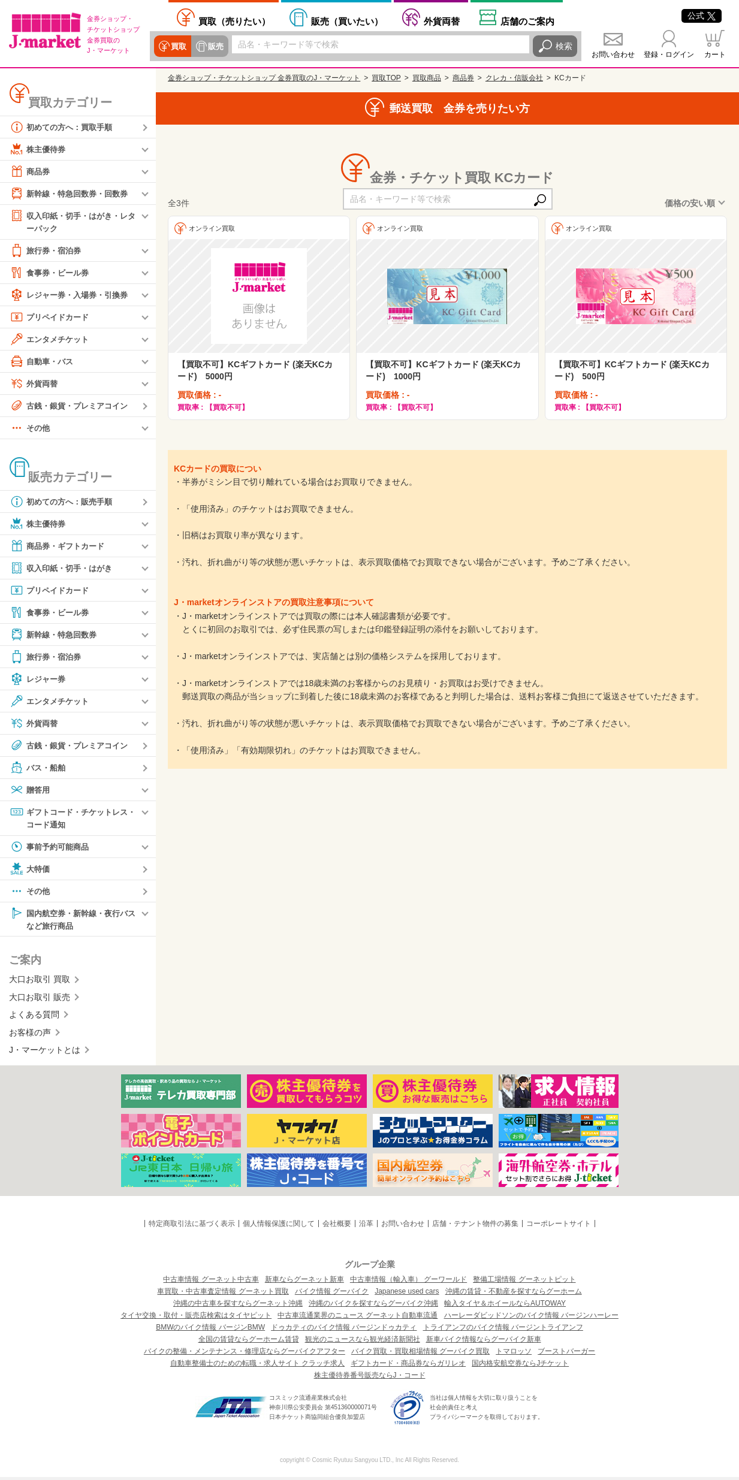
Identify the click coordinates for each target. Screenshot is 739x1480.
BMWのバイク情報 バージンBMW (210, 1330)
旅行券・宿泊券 (47, 251)
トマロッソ (514, 1354)
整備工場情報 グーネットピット (524, 1282)
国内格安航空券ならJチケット (520, 1366)
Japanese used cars (407, 1294)
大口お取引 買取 (39, 982)
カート (715, 54)
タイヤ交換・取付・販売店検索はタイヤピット (196, 1318)
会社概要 (336, 1226)
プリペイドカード (51, 317)
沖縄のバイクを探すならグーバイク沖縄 (373, 1306)
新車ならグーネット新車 (304, 1282)
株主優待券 (39, 149)
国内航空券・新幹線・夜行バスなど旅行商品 (72, 921)
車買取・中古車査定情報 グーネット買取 (222, 1294)
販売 (214, 46)
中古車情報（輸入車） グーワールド (408, 1282)
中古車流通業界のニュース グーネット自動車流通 (357, 1318)
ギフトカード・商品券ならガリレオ (408, 1366)
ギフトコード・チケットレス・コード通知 (68, 818)
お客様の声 (30, 1035)
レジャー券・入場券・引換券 (72, 295)
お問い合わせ (613, 54)
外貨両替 (442, 21)
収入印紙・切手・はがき (64, 568)
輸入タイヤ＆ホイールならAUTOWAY (505, 1306)
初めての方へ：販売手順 (64, 502)
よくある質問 (34, 1017)
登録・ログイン (669, 54)
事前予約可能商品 (51, 848)
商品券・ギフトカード (60, 546)
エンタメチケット (51, 340)
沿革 (366, 1226)
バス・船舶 (39, 768)
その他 (31, 428)
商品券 (31, 171)
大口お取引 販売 (39, 1000)
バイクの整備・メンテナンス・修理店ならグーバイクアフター (244, 1354)
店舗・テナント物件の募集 (475, 1226)
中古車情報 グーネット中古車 (210, 1282)
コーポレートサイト (558, 1226)
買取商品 (426, 78)
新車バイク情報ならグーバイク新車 (483, 1342)
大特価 (31, 870)
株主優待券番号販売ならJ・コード (370, 1378)
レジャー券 (39, 679)
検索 (564, 46)
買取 (178, 46)
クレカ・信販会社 (514, 78)
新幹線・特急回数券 (56, 635)
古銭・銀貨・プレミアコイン (72, 406)
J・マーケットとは (44, 1053)
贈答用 (31, 790)
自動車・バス (43, 362)
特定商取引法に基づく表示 (192, 1226)
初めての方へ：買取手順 (64, 127)
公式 (701, 15)
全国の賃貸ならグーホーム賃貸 (248, 1342)
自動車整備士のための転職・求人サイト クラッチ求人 (257, 1366)
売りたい (234, 21)
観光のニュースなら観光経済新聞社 (362, 1342)
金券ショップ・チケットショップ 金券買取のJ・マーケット (264, 78)
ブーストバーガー (566, 1354)
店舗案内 (527, 21)
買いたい (347, 21)
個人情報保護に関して (279, 1226)
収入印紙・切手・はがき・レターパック (72, 221)
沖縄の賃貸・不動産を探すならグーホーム (513, 1294)
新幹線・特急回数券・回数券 (72, 193)
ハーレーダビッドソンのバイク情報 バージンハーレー (531, 1318)
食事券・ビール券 (51, 273)
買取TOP (386, 78)
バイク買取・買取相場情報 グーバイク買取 (420, 1354)
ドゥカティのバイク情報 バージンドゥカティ (344, 1330)
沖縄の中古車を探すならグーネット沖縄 (238, 1306)
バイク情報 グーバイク (332, 1294)
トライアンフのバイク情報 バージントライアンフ (503, 1330)
